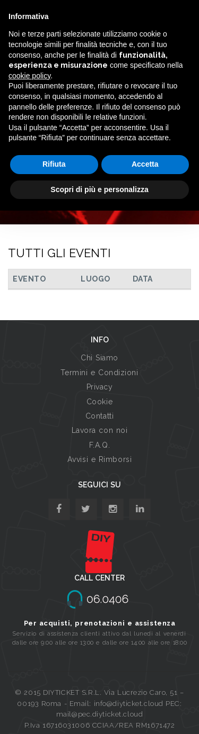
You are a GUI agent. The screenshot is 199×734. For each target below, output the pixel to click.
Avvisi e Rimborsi (99, 459)
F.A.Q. (99, 445)
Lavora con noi (100, 430)
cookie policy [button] (29, 75)
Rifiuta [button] (54, 164)
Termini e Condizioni (99, 372)
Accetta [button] (145, 164)
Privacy (99, 387)
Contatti (99, 416)
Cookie (99, 401)
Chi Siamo (99, 358)
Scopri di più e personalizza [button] (99, 189)
